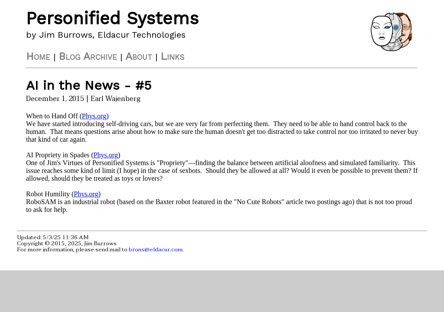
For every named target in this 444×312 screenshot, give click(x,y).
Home (38, 56)
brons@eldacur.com (156, 249)
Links (172, 56)
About (138, 56)
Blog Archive (88, 56)
